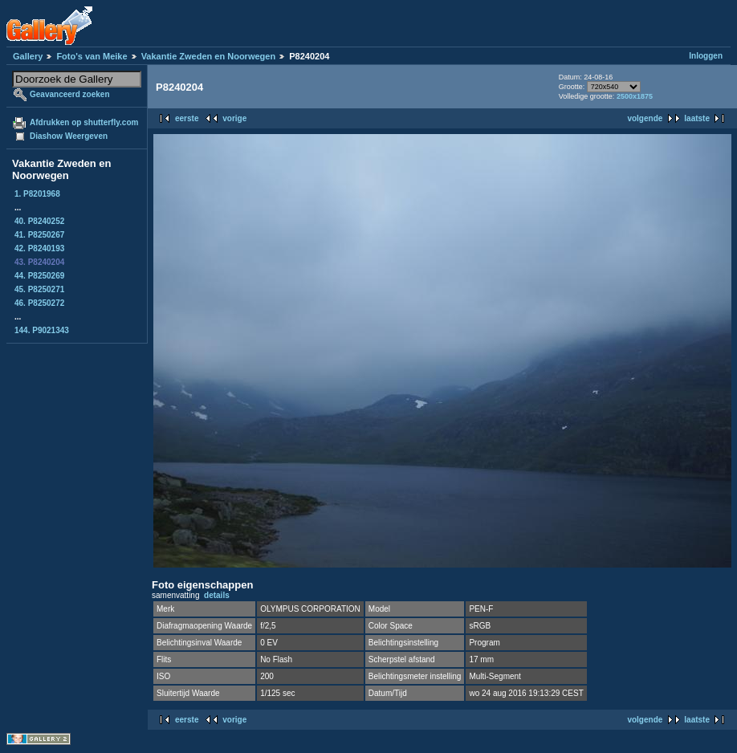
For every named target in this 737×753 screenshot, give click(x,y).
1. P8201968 (37, 193)
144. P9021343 (41, 330)
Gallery (28, 56)
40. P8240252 (39, 221)
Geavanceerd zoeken (70, 94)
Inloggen (706, 55)
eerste (186, 118)
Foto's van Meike (91, 56)
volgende (644, 118)
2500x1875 (635, 96)
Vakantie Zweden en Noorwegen (208, 56)
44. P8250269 (39, 275)
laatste (697, 118)
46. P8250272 (39, 303)
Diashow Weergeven (69, 136)
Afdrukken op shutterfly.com (84, 122)
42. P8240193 (39, 248)
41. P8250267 (39, 234)
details (217, 595)
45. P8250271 (39, 289)
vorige (234, 118)
